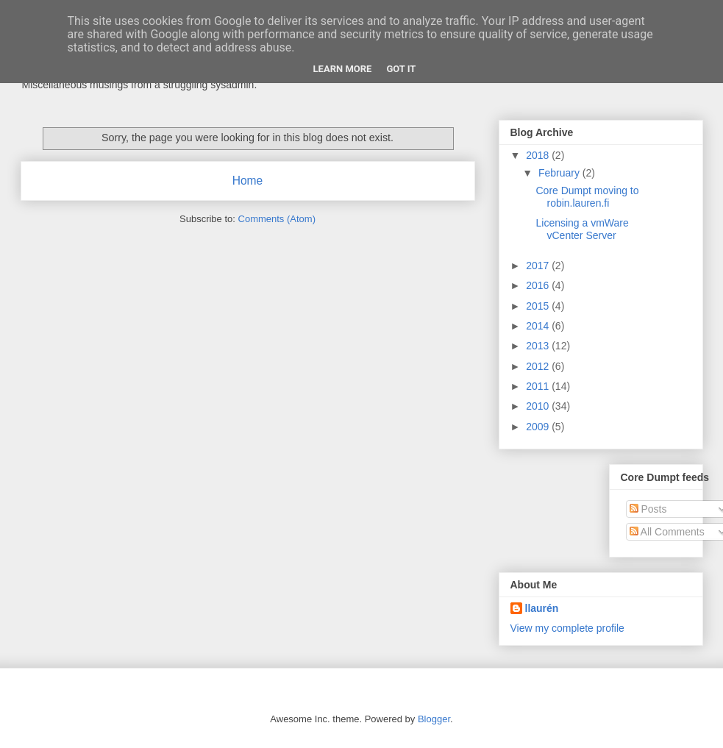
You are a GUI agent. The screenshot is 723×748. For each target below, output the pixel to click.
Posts (648, 509)
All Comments (667, 532)
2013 (539, 346)
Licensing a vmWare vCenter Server (581, 229)
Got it (401, 68)
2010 (539, 406)
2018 (539, 155)
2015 (539, 306)
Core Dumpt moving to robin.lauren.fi (586, 197)
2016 (539, 285)
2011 (539, 386)
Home (247, 180)
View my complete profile (567, 628)
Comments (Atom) (277, 218)
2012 (539, 366)
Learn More (342, 68)
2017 (539, 265)
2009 (539, 426)
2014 (539, 326)
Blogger (434, 718)
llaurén (542, 608)
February (560, 173)
